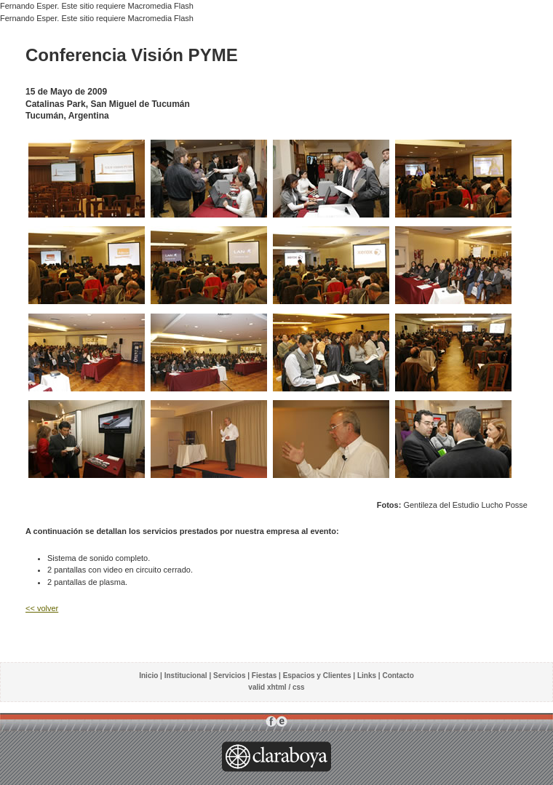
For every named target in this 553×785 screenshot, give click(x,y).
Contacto (397, 676)
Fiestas (264, 676)
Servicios (229, 676)
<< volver (41, 608)
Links (366, 676)
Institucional (185, 676)
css (299, 687)
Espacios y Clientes (317, 676)
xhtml (277, 687)
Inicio (148, 676)
